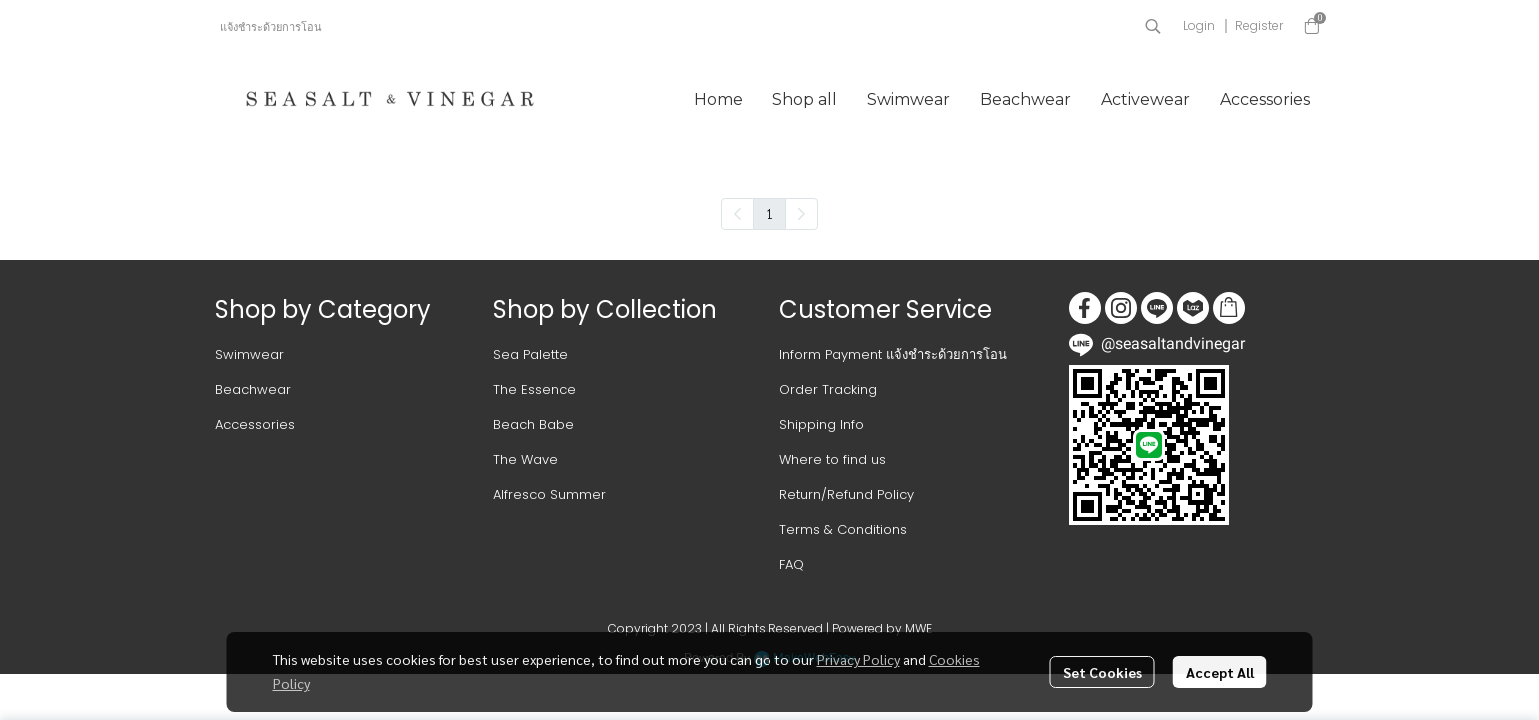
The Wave (525, 459)
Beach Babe (533, 424)
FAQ (791, 564)
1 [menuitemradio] (769, 213)
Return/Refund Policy (846, 494)
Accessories (255, 424)
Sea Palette (530, 354)
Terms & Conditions (843, 529)
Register (1259, 25)
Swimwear (249, 354)
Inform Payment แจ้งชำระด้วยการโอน (893, 354)
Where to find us (832, 459)
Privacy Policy (858, 659)
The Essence (534, 389)
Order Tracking (828, 389)
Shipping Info (821, 424)
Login (1199, 25)
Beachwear (253, 389)
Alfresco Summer (549, 494)
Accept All (1220, 672)
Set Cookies (1102, 672)
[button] (1153, 26)
